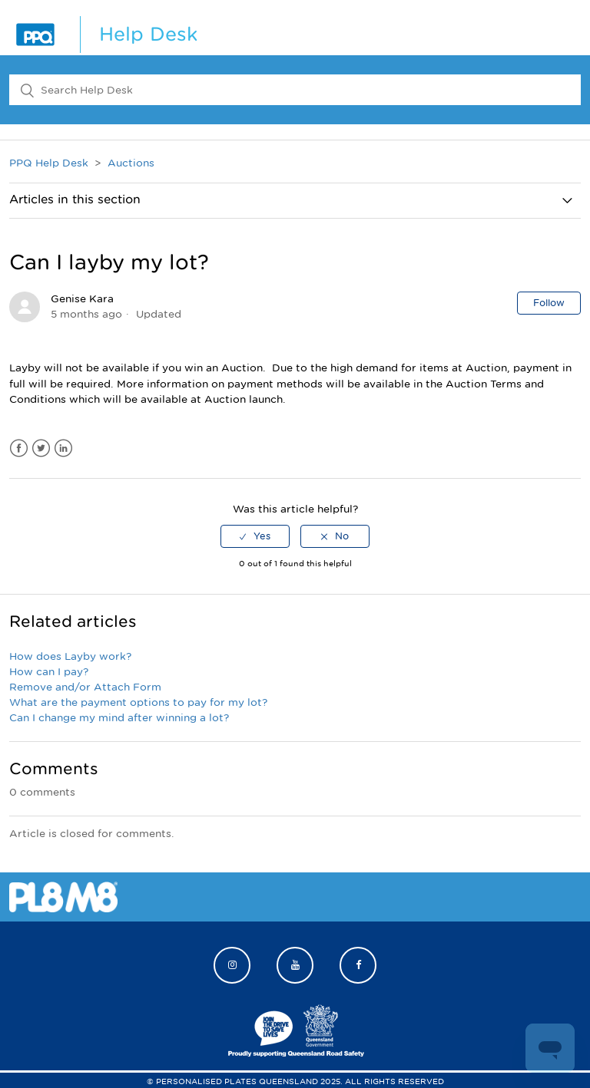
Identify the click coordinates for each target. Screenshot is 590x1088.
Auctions (131, 163)
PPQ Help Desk (48, 163)
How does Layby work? (70, 656)
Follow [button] (549, 302)
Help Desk (148, 34)
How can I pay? (48, 672)
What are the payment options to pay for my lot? (138, 702)
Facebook (18, 448)
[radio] (255, 536)
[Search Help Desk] (295, 89)
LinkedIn (63, 448)
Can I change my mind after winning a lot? (119, 718)
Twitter (41, 448)
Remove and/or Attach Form (85, 687)
